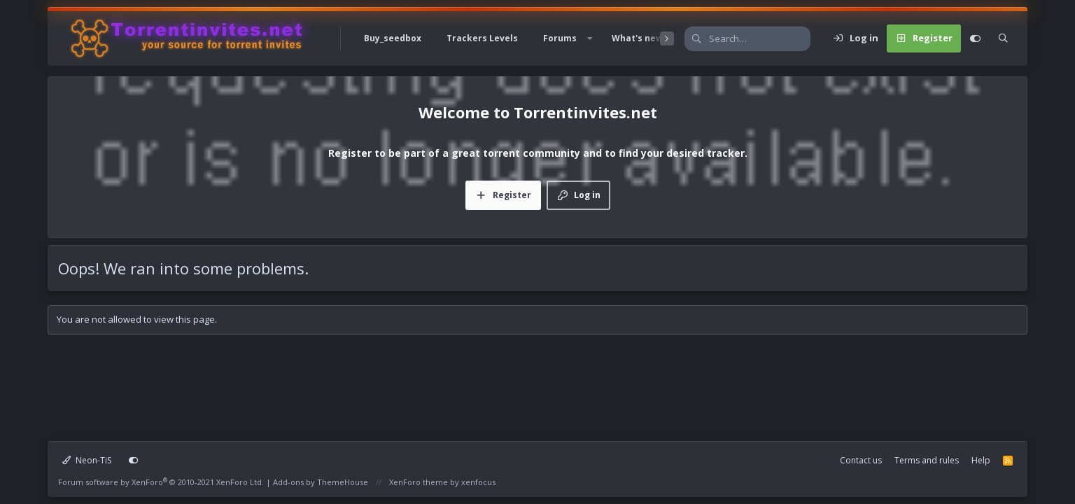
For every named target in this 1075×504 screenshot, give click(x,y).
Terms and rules (926, 460)
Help (980, 460)
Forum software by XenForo (161, 482)
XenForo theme (418, 482)
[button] (590, 38)
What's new (637, 38)
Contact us (861, 460)
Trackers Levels (482, 38)
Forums (560, 38)
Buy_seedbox (392, 38)
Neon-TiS (86, 460)
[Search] (759, 39)
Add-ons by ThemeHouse (320, 482)
